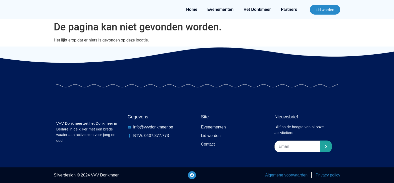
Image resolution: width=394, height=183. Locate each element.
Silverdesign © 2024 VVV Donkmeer (86, 175)
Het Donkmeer (257, 9)
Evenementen (220, 9)
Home (191, 9)
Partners (289, 9)
